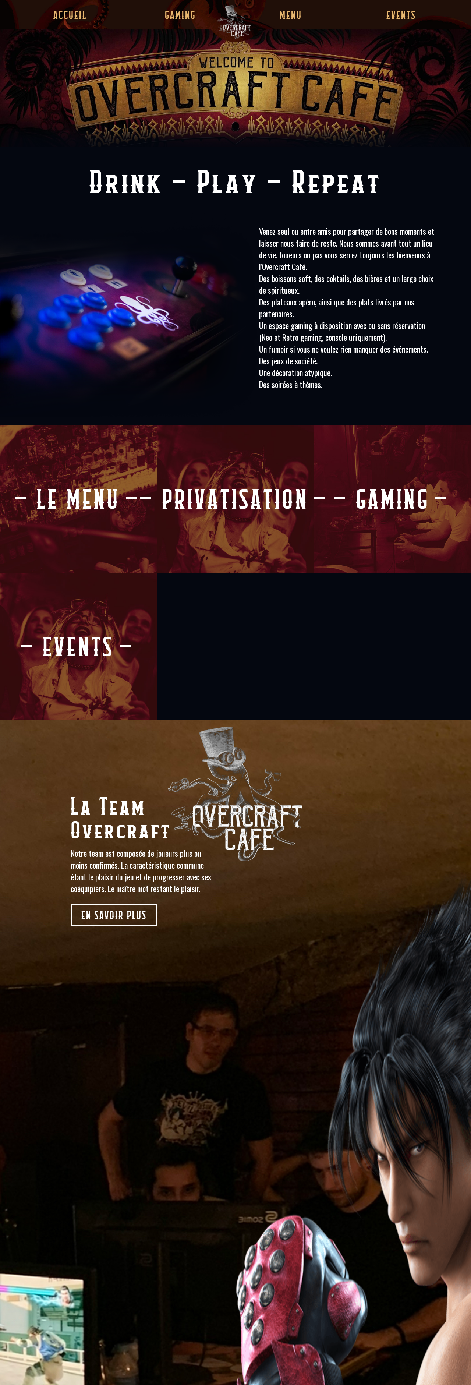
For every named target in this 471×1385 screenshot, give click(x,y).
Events (401, 14)
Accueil (70, 14)
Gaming (180, 14)
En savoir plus (114, 915)
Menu (291, 14)
